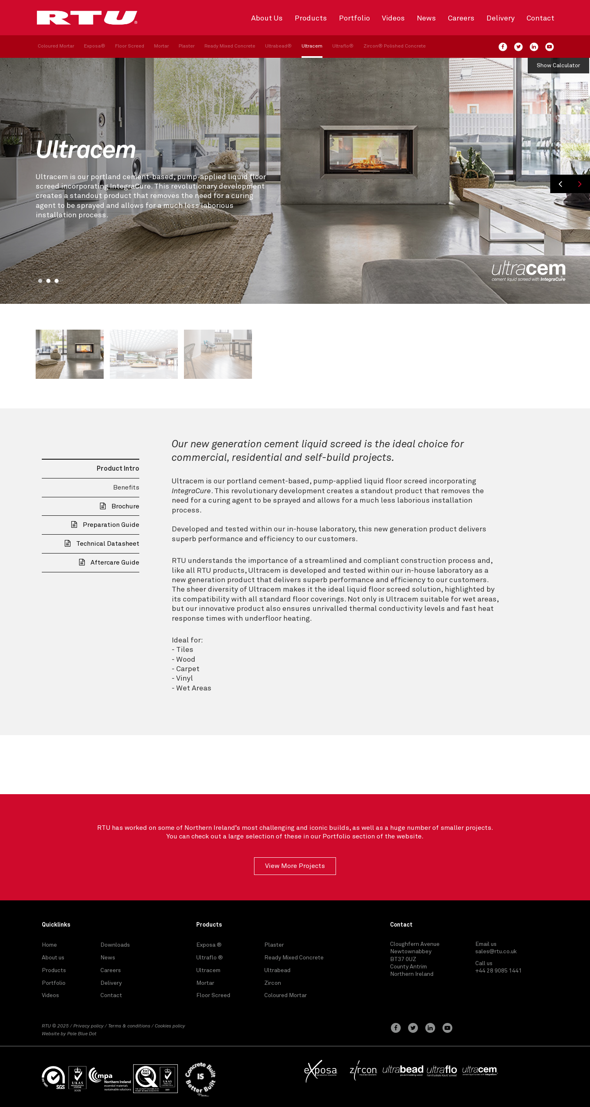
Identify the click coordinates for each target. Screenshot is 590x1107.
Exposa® (94, 46)
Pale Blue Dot (82, 1034)
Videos (393, 18)
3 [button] (56, 281)
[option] (295, 181)
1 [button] (40, 281)
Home (49, 945)
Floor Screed (129, 46)
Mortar (161, 46)
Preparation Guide (105, 524)
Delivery (500, 18)
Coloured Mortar (56, 46)
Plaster (187, 46)
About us (53, 958)
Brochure (119, 506)
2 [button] (48, 281)
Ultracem (312, 46)
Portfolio (354, 18)
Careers (461, 18)
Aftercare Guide (109, 562)
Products (311, 18)
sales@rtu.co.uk (496, 951)
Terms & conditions (129, 1026)
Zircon (272, 983)
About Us (267, 18)
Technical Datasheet (102, 543)
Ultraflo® (343, 46)
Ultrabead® (278, 46)
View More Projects (295, 866)
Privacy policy (88, 1026)
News (426, 18)
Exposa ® (209, 945)
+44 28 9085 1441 (498, 971)
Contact (540, 18)
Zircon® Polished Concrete (394, 46)
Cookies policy (170, 1026)
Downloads (115, 945)
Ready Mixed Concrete (229, 46)
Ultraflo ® (209, 958)
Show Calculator (558, 65)
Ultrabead (277, 970)
